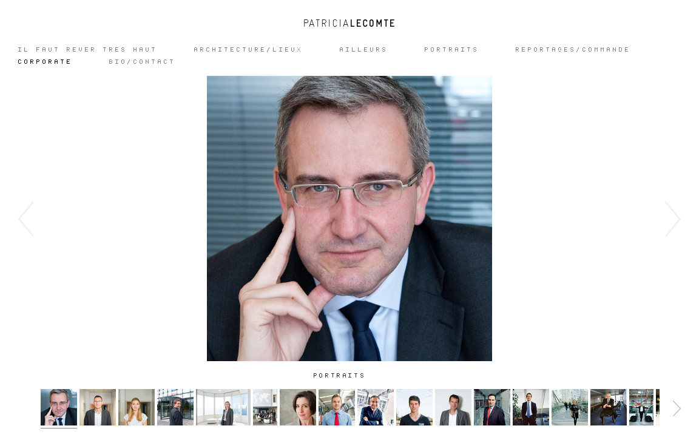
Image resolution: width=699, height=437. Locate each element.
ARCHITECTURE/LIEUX (248, 50)
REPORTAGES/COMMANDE (573, 50)
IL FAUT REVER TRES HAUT (88, 50)
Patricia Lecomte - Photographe (349, 23)
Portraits (452, 50)
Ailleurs (364, 50)
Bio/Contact (142, 62)
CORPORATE (45, 62)
